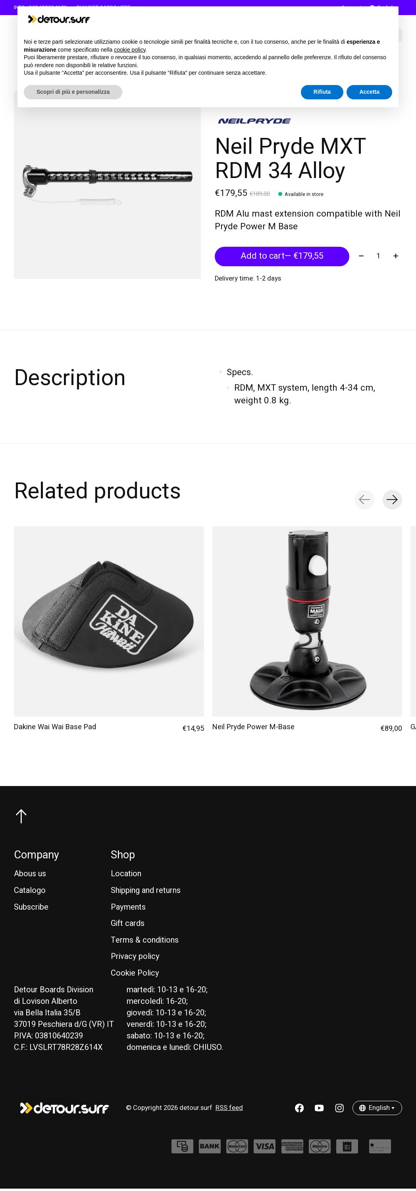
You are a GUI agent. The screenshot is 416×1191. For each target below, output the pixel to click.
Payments (128, 909)
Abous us (30, 876)
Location (126, 876)
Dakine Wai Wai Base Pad (55, 728)
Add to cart (282, 258)
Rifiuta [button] (322, 92)
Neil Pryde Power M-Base (253, 728)
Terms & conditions (145, 942)
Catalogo (30, 892)
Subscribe (31, 909)
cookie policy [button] (129, 49)
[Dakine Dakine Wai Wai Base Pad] (109, 623)
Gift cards (127, 925)
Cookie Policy (135, 975)
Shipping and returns (146, 892)
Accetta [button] (369, 92)
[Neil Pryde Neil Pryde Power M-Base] (307, 623)
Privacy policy (135, 958)
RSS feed (229, 1110)
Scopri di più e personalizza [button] (73, 92)
